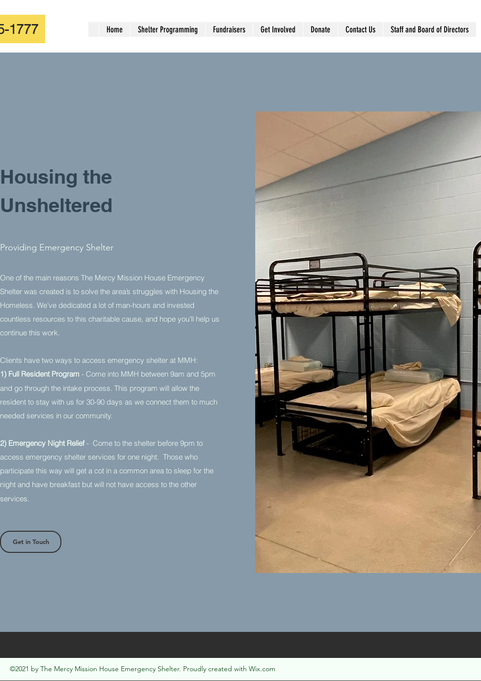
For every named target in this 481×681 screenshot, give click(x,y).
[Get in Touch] (30, 542)
